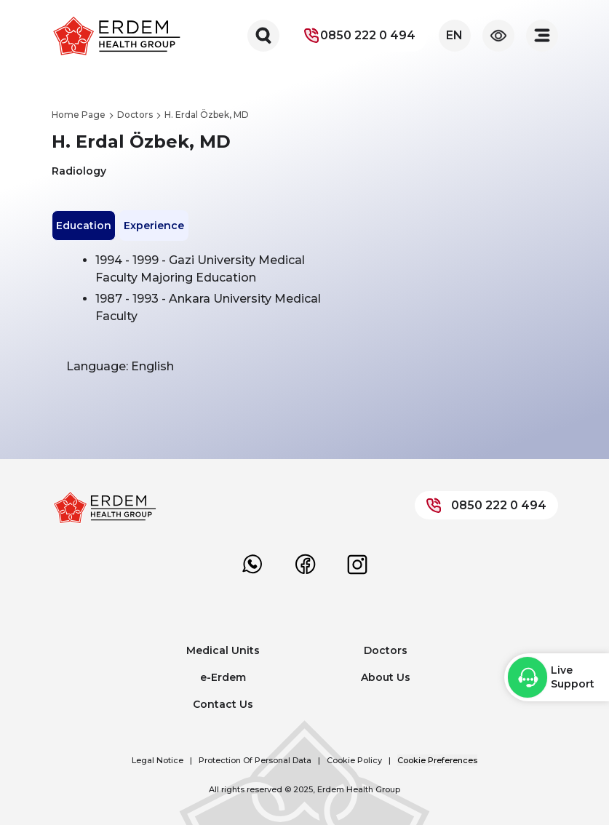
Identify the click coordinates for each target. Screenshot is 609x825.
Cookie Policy (354, 760)
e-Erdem (223, 677)
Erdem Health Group (358, 789)
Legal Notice (157, 760)
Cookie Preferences (437, 760)
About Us (385, 677)
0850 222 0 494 (359, 35)
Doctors (385, 650)
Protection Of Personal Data (255, 760)
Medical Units (223, 650)
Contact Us (223, 704)
